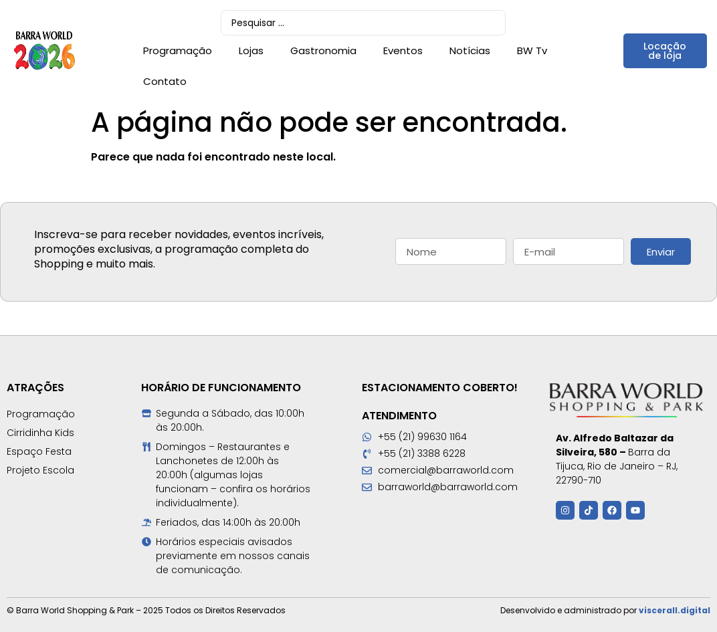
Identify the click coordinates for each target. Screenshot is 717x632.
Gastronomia (323, 50)
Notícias (469, 50)
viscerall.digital (674, 610)
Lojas (251, 50)
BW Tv (532, 50)
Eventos (403, 50)
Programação (177, 50)
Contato (165, 81)
